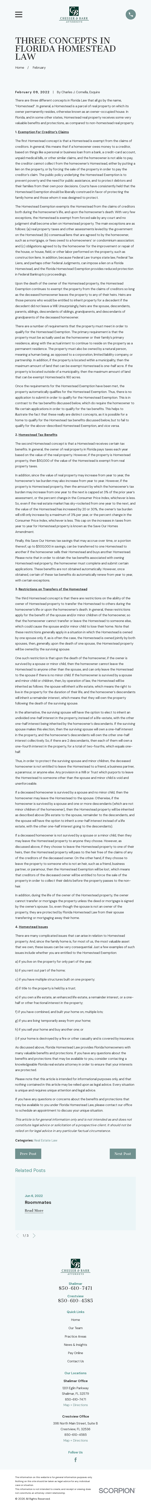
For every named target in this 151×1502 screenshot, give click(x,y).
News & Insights (75, 1345)
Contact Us (75, 1361)
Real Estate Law (45, 1140)
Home (75, 1320)
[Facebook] (75, 1459)
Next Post (123, 1154)
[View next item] (34, 1235)
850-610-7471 (75, 1288)
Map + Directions (75, 1405)
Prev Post (28, 1154)
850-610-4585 (75, 1301)
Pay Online (75, 1353)
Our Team (75, 1328)
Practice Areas (75, 1336)
